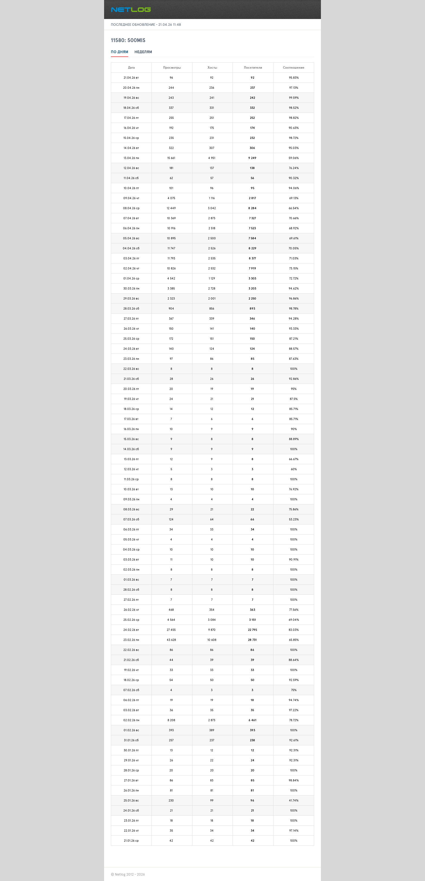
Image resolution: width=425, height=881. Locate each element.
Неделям (143, 52)
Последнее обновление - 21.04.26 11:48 (146, 24)
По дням (119, 52)
